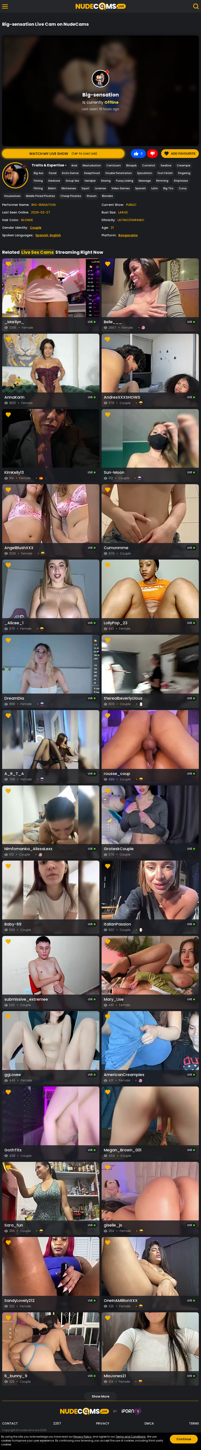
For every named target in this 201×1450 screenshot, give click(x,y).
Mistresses (68, 188)
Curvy (183, 188)
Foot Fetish (165, 173)
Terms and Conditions (131, 1436)
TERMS (194, 1423)
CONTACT (10, 1423)
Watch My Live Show (63, 153)
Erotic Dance (70, 173)
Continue (183, 1439)
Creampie (183, 165)
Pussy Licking (124, 181)
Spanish (140, 188)
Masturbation (92, 165)
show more (100, 1396)
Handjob (90, 181)
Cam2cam (113, 165)
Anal (74, 165)
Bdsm (52, 188)
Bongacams (128, 235)
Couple (35, 227)
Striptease (181, 181)
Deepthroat (92, 173)
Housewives (12, 196)
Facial (52, 173)
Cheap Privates (70, 196)
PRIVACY (102, 1423)
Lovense (100, 188)
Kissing (106, 181)
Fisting (38, 181)
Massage (145, 181)
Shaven (92, 196)
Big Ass (38, 173)
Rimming (162, 181)
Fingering (184, 173)
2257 (57, 1423)
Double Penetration (119, 173)
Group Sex (72, 181)
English (55, 235)
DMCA (149, 1423)
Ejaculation (144, 173)
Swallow (166, 165)
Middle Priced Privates (40, 196)
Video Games (120, 188)
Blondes (107, 196)
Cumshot (148, 165)
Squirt (85, 188)
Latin (154, 188)
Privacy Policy (82, 1436)
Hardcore (54, 181)
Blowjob (131, 165)
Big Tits (168, 188)
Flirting (38, 188)
